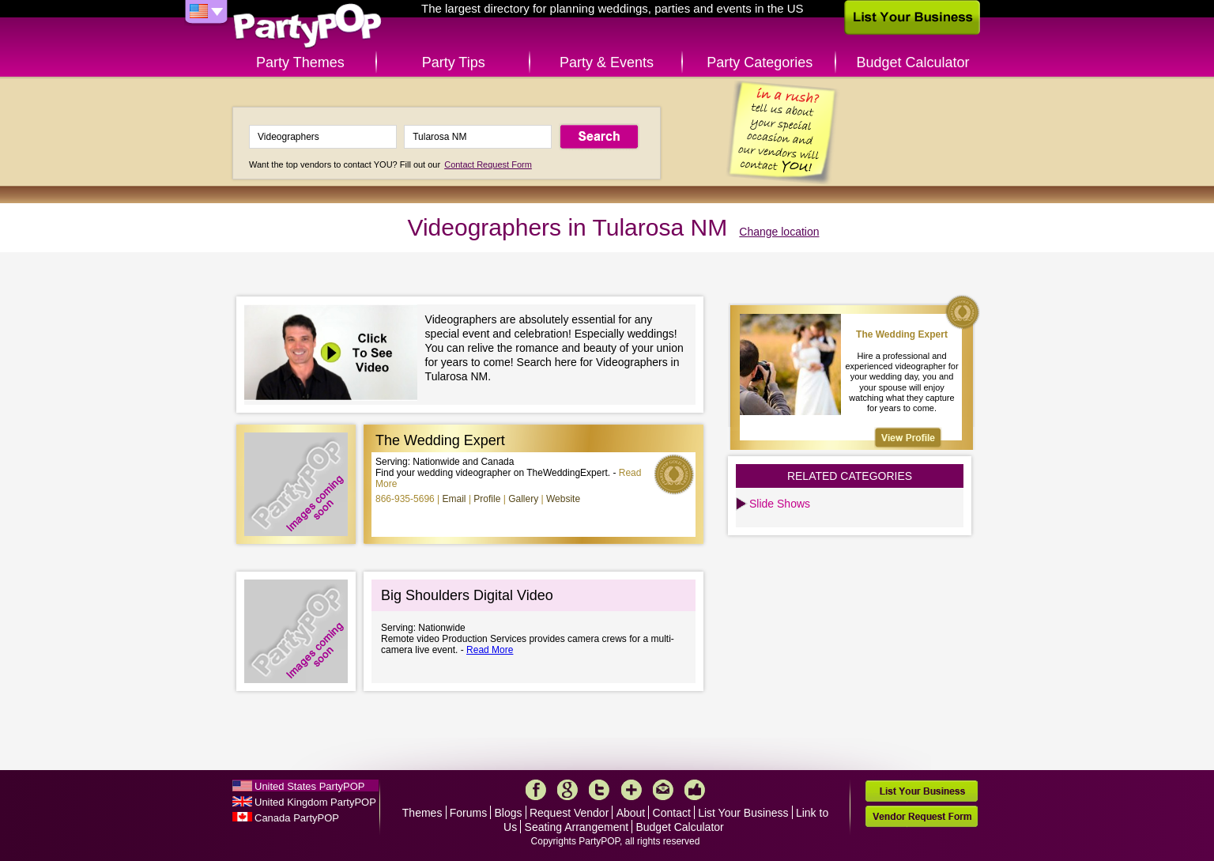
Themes (422, 812)
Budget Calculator (913, 62)
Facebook (536, 790)
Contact (672, 812)
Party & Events (607, 62)
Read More (489, 649)
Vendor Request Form (921, 816)
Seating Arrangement (577, 827)
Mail (663, 790)
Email (454, 498)
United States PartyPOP (309, 786)
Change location (779, 231)
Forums (468, 812)
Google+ (567, 790)
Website (563, 498)
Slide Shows (779, 503)
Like (694, 790)
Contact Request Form (488, 164)
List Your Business (743, 812)
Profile (486, 498)
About (631, 812)
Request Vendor (569, 812)
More (631, 790)
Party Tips (453, 62)
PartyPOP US (307, 26)
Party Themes (300, 62)
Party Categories (759, 62)
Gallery (523, 498)
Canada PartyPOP (296, 818)
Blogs (508, 812)
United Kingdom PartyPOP (315, 802)
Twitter (599, 790)
